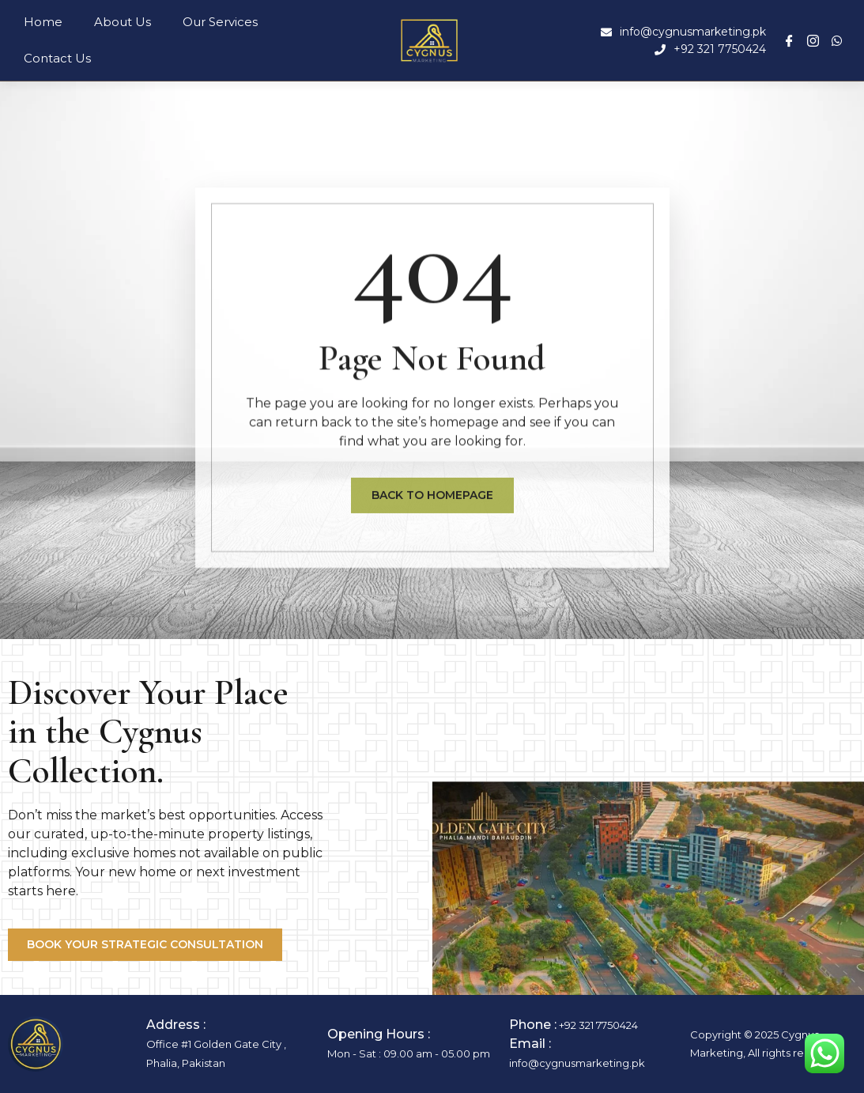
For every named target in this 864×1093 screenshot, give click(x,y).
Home (43, 21)
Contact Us (57, 58)
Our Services (220, 21)
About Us (122, 21)
